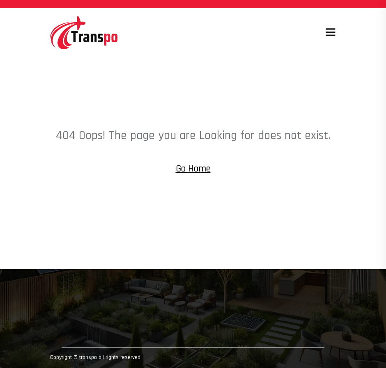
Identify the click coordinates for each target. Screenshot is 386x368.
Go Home (193, 168)
